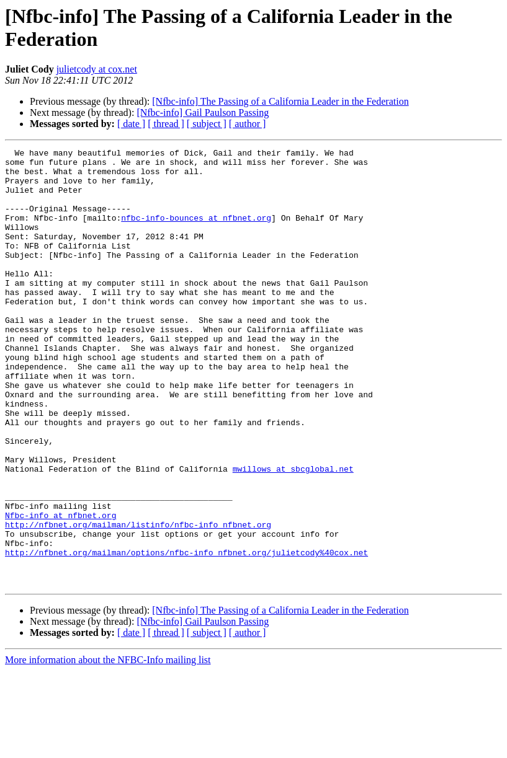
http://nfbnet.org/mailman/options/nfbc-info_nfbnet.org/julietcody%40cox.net (186, 634)
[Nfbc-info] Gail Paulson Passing (203, 112)
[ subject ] (207, 123)
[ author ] (247, 123)
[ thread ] (166, 123)
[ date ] (131, 123)
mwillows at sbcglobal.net (293, 533)
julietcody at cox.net (96, 69)
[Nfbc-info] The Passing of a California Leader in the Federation (280, 101)
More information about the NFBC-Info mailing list (108, 747)
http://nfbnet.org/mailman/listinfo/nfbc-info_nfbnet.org (138, 600)
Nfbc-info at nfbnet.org (60, 589)
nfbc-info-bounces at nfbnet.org (196, 232)
